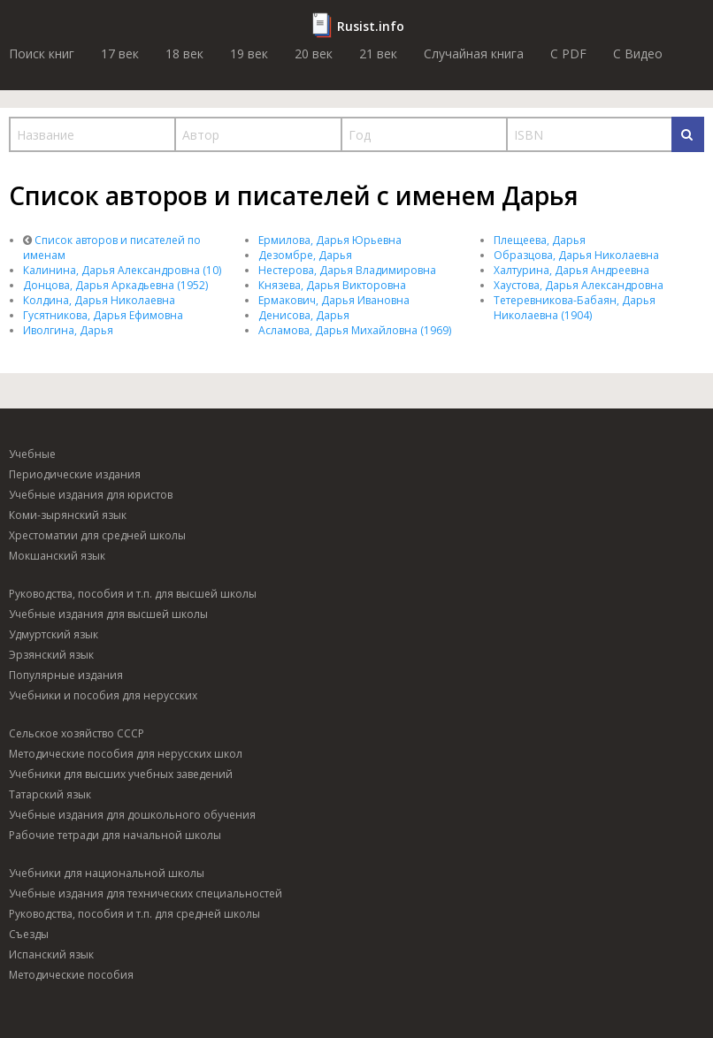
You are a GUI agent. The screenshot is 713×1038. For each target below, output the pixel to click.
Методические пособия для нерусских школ (125, 753)
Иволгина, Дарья (68, 330)
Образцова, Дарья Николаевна (576, 255)
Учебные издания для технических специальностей (145, 893)
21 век (378, 53)
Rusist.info (370, 26)
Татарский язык (50, 794)
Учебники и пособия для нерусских (103, 695)
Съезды (29, 934)
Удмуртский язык (53, 634)
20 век (314, 53)
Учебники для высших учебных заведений (121, 774)
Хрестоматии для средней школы (97, 535)
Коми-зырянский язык (67, 515)
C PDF (568, 53)
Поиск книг (41, 53)
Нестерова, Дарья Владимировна (347, 270)
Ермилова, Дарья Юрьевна (330, 240)
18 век (184, 53)
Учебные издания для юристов (90, 494)
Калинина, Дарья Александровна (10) (122, 270)
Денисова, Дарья (303, 315)
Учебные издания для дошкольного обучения (132, 814)
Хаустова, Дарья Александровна (578, 285)
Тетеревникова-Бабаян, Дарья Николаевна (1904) (575, 308)
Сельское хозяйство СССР (76, 733)
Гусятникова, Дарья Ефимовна (103, 315)
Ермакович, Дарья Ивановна (334, 300)
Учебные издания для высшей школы (108, 614)
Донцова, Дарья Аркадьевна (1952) (115, 285)
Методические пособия (71, 974)
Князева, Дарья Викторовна (332, 285)
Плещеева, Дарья (540, 240)
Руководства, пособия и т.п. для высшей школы (133, 593)
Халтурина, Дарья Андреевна (571, 270)
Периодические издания (75, 474)
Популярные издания (66, 675)
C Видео (638, 53)
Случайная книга (474, 53)
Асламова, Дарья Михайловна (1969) (354, 330)
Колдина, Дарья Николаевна (99, 300)
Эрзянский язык (51, 654)
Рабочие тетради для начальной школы (115, 835)
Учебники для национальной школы (106, 873)
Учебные (32, 454)
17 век (120, 53)
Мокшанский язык (57, 555)
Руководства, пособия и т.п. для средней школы (134, 913)
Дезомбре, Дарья (305, 255)
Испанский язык (51, 954)
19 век (249, 53)
